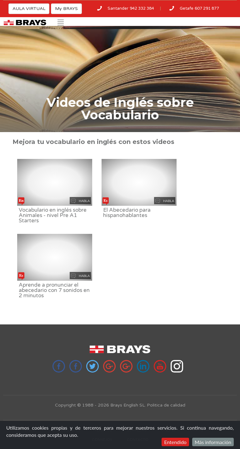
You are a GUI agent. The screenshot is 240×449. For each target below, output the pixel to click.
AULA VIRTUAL (28, 8)
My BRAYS (66, 8)
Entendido (175, 442)
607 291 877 (207, 8)
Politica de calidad (166, 405)
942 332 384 (142, 8)
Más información (213, 442)
